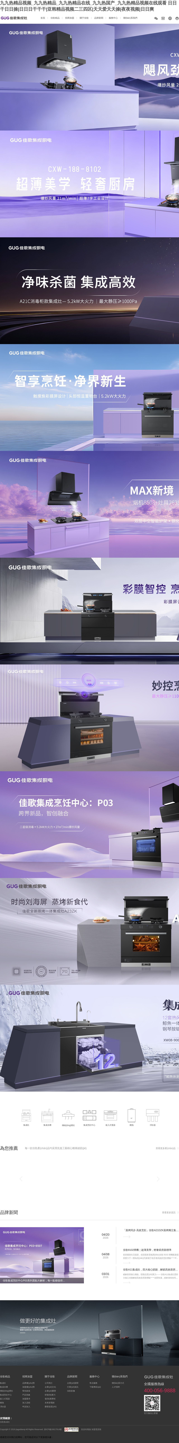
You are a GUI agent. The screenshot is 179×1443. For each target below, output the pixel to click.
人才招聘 (116, 1387)
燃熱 (2, 1403)
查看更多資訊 (169, 1212)
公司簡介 (49, 1383)
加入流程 (26, 1403)
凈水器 (3, 1406)
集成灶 (3, 1383)
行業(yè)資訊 (72, 1387)
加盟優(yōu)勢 (28, 1387)
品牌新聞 (98, 18)
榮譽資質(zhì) (50, 1406)
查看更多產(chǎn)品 (166, 1148)
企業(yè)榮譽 (50, 1391)
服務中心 (113, 18)
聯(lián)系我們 (130, 18)
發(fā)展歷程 (50, 1399)
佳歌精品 (55, 18)
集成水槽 (4, 1387)
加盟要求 (26, 1399)
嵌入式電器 (5, 1399)
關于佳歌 (84, 18)
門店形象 (26, 1395)
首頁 (43, 18)
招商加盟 (69, 18)
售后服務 (93, 1383)
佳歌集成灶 (5, 1422)
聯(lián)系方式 (118, 1383)
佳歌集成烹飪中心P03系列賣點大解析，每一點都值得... (34, 1280)
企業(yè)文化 (50, 1387)
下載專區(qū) (95, 1387)
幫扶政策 (26, 1391)
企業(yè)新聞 (72, 1383)
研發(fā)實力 (50, 1395)
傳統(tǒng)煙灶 (6, 1391)
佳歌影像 (71, 1391)
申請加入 (26, 1406)
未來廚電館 (50, 1403)
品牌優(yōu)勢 (28, 1383)
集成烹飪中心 (6, 1395)
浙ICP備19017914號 (53, 1429)
